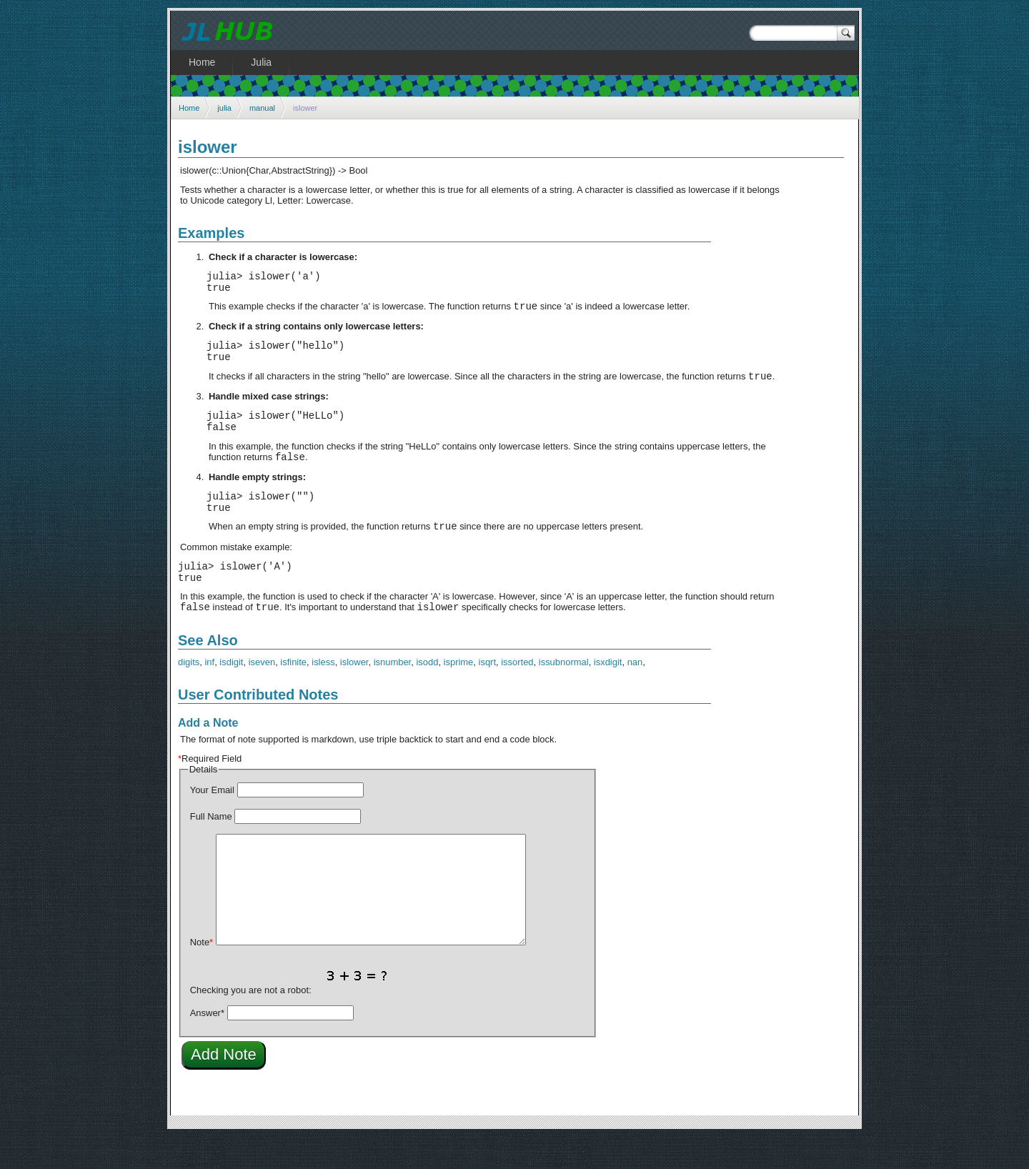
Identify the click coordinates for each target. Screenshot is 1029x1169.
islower (354, 694)
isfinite (293, 694)
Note (201, 974)
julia (224, 108)
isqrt (487, 694)
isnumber (393, 694)
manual (262, 108)
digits (188, 694)
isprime (459, 694)
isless (323, 694)
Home (189, 108)
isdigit (231, 694)
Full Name (211, 848)
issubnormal (564, 694)
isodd (427, 694)
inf (209, 694)
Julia (261, 62)
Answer (207, 1045)
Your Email (212, 822)
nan (635, 694)
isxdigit (608, 694)
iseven (262, 694)
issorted (517, 694)
